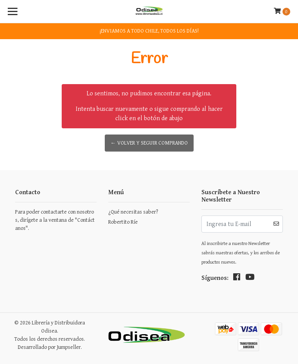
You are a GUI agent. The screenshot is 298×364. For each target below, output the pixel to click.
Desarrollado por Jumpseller (49, 347)
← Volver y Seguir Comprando (149, 143)
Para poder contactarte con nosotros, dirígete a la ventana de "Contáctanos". (55, 220)
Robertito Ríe (123, 222)
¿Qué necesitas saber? (133, 212)
